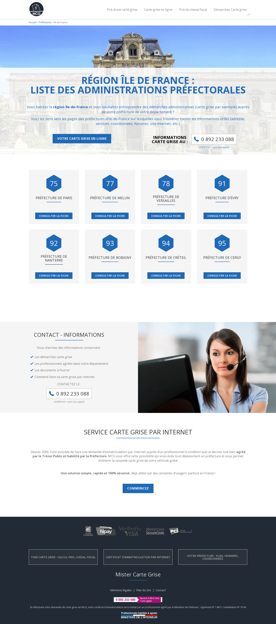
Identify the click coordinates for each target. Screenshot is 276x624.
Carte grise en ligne (158, 9)
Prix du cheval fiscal (193, 9)
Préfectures (45, 22)
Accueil (32, 22)
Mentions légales (121, 590)
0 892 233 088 (217, 139)
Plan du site (143, 590)
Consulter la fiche (54, 216)
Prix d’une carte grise (122, 9)
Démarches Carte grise (230, 9)
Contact (161, 590)
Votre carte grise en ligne (82, 138)
